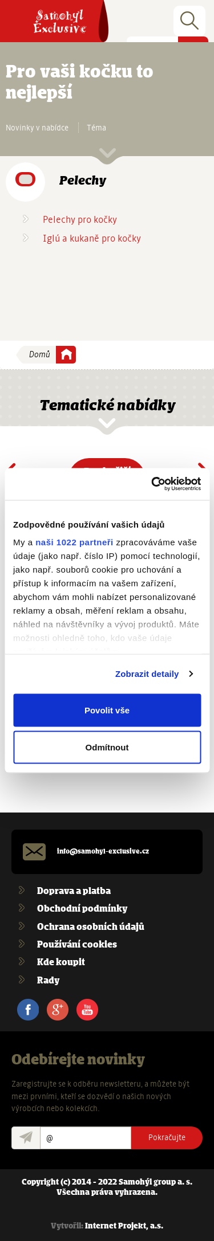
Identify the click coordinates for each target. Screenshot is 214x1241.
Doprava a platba (74, 891)
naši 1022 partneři (74, 542)
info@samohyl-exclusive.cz (103, 851)
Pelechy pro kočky (80, 220)
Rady (48, 981)
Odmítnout (107, 747)
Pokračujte (166, 1137)
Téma (96, 128)
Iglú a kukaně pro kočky (92, 238)
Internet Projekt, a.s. (124, 1226)
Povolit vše (107, 710)
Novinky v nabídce (37, 128)
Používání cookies (77, 945)
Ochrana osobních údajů (90, 927)
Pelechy (82, 181)
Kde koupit (61, 962)
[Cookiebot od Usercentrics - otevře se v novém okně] (152, 484)
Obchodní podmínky (82, 909)
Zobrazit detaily (147, 674)
